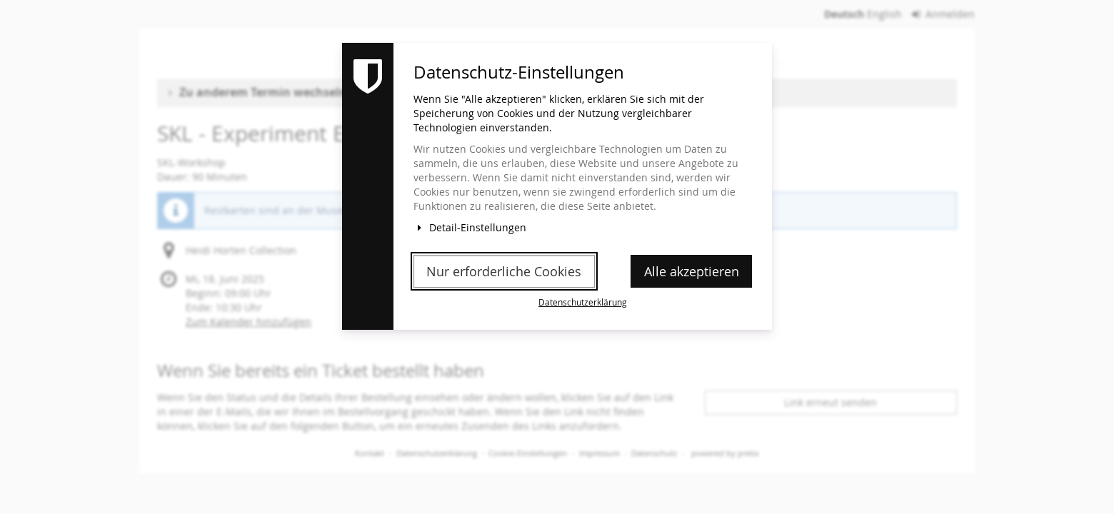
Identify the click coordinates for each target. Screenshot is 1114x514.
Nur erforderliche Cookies (503, 271)
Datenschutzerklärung (582, 302)
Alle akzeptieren (691, 271)
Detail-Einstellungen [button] (469, 227)
